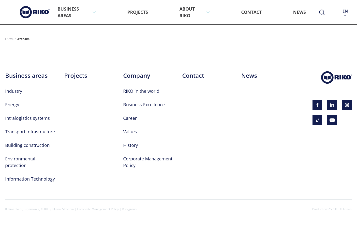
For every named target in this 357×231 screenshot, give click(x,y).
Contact (193, 75)
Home (9, 39)
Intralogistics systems (27, 118)
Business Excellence (144, 105)
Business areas (26, 75)
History (130, 145)
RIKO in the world (141, 91)
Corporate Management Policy (98, 209)
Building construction (27, 145)
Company (136, 75)
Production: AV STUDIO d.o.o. (332, 209)
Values (130, 132)
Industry (13, 91)
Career (130, 118)
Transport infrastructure (30, 132)
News (249, 75)
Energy (12, 105)
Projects (75, 75)
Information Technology (30, 179)
